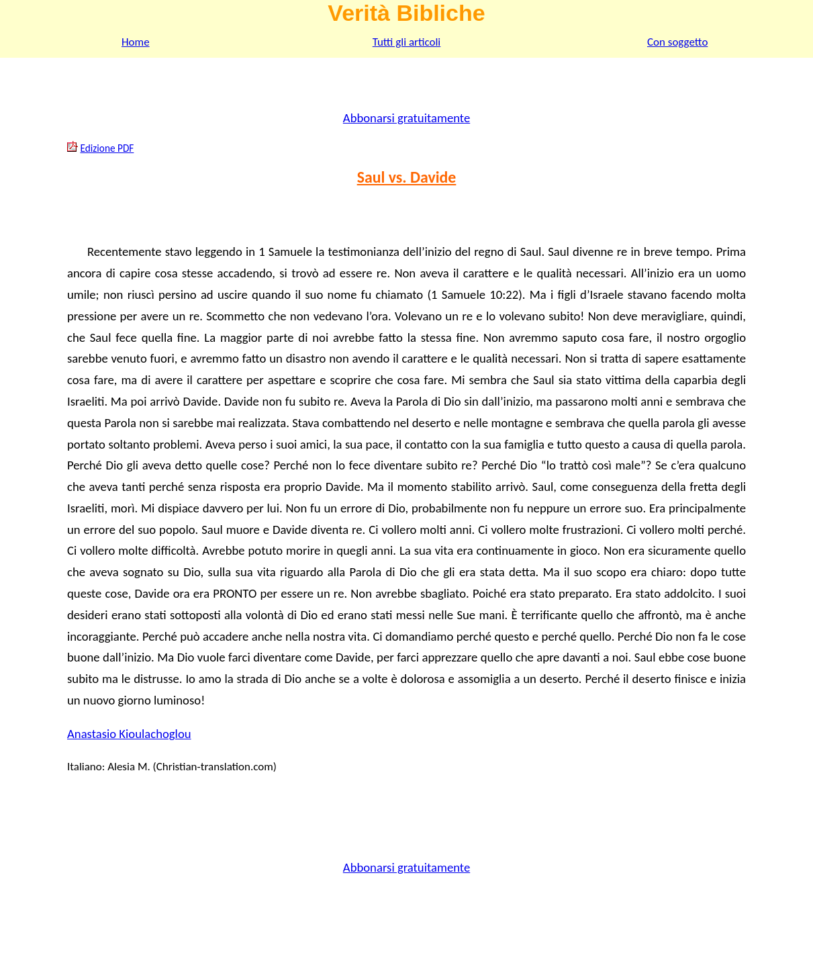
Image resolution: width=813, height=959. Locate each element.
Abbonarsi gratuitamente (406, 118)
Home (136, 42)
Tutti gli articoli (407, 42)
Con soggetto (677, 42)
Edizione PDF (107, 148)
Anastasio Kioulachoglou (129, 733)
